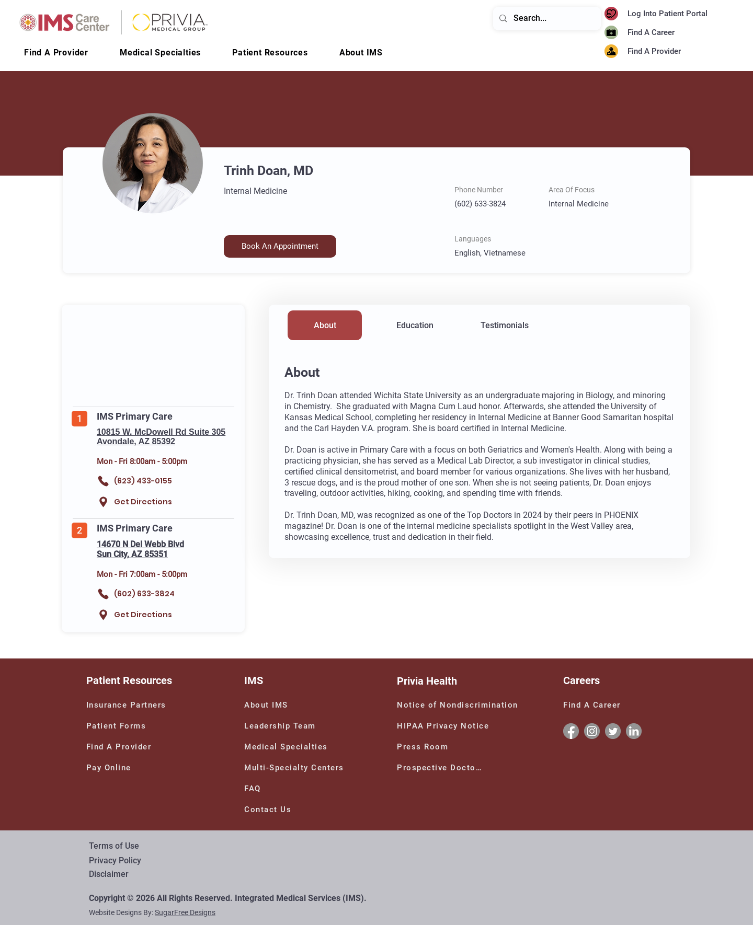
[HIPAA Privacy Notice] (444, 725)
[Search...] (546, 18)
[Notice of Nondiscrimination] (459, 705)
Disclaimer (109, 874)
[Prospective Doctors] (441, 767)
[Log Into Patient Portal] (674, 13)
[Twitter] (613, 731)
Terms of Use (114, 846)
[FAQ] (256, 788)
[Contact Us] (274, 809)
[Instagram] (592, 731)
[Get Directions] (138, 502)
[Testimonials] (504, 325)
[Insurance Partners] (128, 705)
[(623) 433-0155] (145, 481)
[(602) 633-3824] (145, 594)
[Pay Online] (116, 767)
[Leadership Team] (295, 725)
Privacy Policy (115, 860)
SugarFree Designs (185, 912)
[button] (361, 52)
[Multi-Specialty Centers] (297, 767)
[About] (325, 325)
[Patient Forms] (119, 725)
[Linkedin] (634, 731)
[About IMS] (274, 705)
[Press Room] (424, 746)
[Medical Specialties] (289, 746)
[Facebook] (571, 731)
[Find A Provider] (672, 51)
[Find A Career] (654, 32)
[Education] (415, 325)
